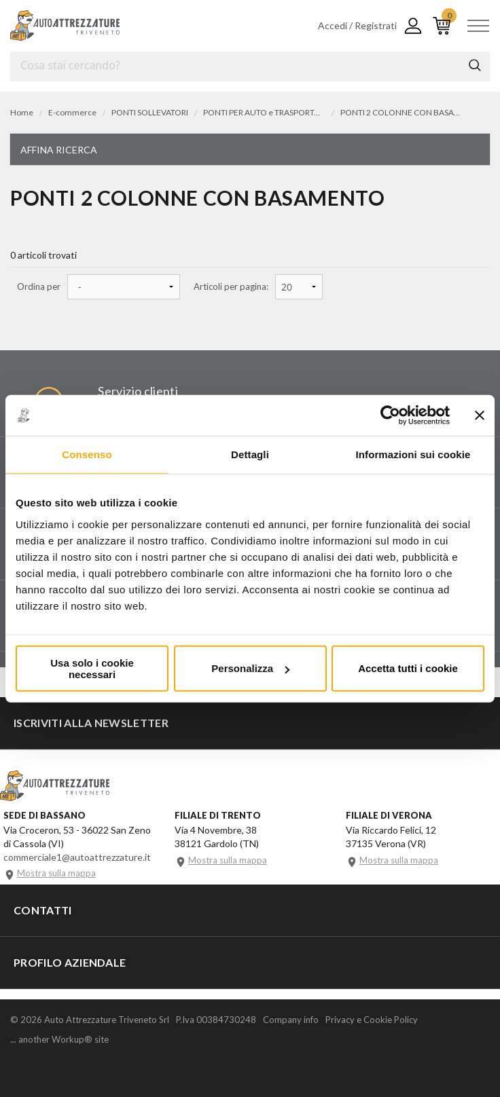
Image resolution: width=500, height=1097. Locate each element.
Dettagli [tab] (250, 454)
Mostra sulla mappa (56, 873)
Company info (291, 1019)
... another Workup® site (59, 1039)
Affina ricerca (58, 149)
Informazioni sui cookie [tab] (413, 454)
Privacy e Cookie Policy (371, 1019)
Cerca (475, 65)
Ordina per (38, 286)
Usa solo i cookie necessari (92, 668)
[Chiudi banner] (479, 415)
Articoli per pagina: (231, 286)
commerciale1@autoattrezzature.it (77, 857)
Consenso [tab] (86, 454)
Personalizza (250, 668)
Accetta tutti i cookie (408, 668)
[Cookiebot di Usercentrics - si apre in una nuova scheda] (390, 415)
